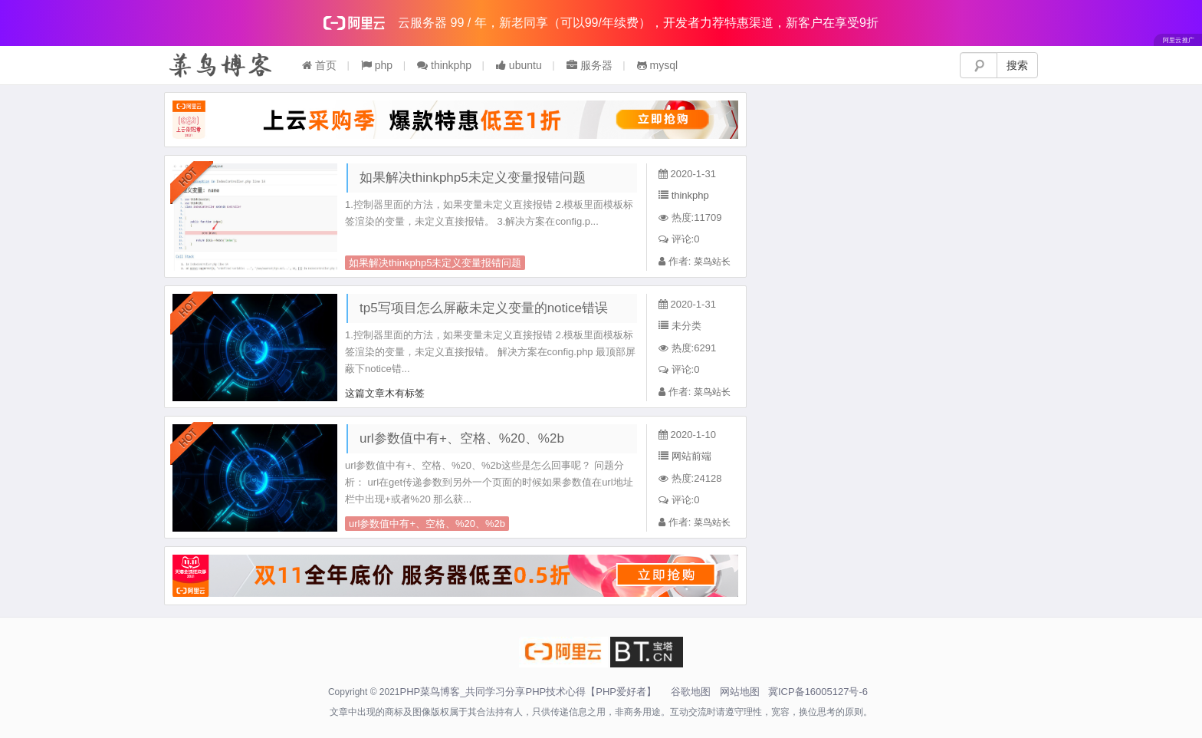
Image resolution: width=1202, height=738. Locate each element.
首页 (319, 65)
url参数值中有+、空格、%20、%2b (462, 438)
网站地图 (740, 691)
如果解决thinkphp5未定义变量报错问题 (473, 177)
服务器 (589, 65)
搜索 (1017, 65)
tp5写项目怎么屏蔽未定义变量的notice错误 (484, 308)
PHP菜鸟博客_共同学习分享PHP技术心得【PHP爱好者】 (528, 691)
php (376, 65)
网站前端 (691, 456)
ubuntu (519, 65)
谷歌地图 (691, 691)
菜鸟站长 (712, 261)
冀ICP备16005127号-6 (818, 691)
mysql (657, 65)
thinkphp (444, 65)
